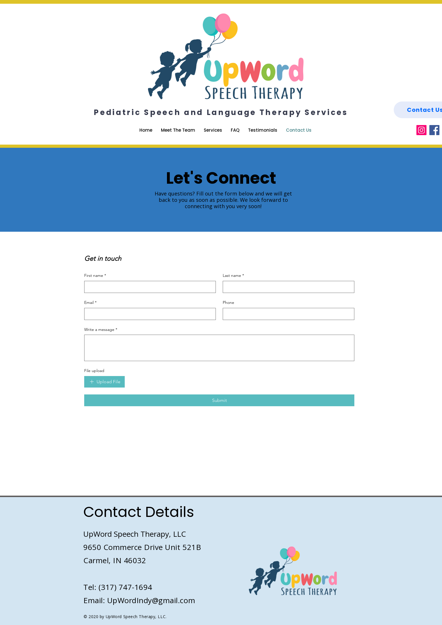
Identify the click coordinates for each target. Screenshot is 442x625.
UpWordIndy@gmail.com (151, 600)
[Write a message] (219, 347)
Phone (228, 302)
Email (90, 303)
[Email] (148, 314)
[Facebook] (434, 130)
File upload (94, 370)
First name (95, 276)
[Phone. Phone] (287, 314)
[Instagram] (421, 130)
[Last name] (287, 287)
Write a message (100, 330)
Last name (233, 276)
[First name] (148, 287)
